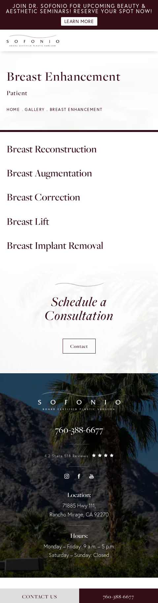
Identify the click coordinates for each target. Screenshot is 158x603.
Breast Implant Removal (55, 245)
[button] (67, 476)
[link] (79, 429)
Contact (79, 346)
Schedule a (79, 308)
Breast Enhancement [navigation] (76, 109)
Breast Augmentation (49, 172)
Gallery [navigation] (35, 109)
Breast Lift (28, 221)
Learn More (79, 21)
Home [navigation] (13, 109)
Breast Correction (43, 196)
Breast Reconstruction (52, 148)
